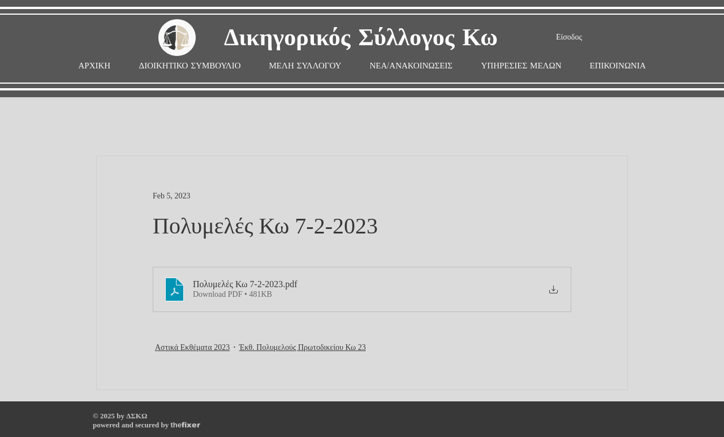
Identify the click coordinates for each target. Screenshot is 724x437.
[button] (305, 66)
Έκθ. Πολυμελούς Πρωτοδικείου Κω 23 (302, 347)
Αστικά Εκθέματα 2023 (192, 347)
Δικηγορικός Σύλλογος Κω (361, 38)
